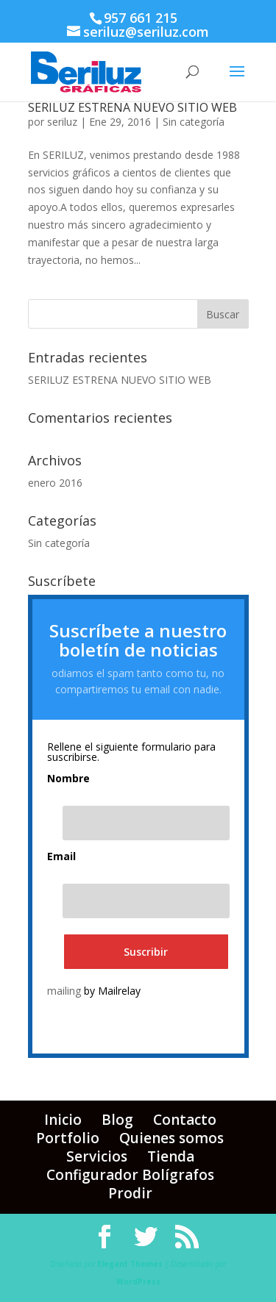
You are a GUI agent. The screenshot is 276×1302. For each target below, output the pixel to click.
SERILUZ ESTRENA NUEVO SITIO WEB (132, 107)
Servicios (96, 1156)
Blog (117, 1119)
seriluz (62, 122)
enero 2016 (55, 483)
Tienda (170, 1156)
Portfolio (67, 1138)
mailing (64, 991)
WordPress (138, 1281)
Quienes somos (171, 1138)
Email (61, 856)
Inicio (63, 1119)
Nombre (68, 778)
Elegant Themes (130, 1264)
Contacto (184, 1119)
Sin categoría (193, 122)
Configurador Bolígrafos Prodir (130, 1184)
